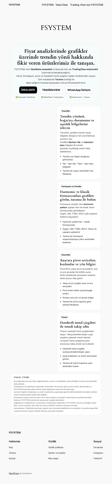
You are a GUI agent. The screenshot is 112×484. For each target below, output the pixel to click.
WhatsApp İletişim (79, 90)
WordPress (14, 473)
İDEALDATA (28, 89)
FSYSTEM (14, 4)
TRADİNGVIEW (51, 90)
